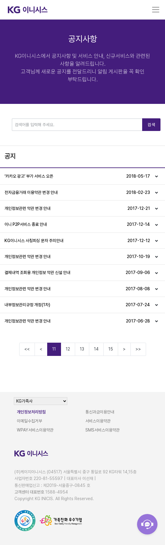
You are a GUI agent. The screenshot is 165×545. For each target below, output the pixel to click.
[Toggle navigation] (155, 9)
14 (96, 349)
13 (82, 349)
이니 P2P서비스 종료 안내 (77, 224)
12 (68, 349)
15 (110, 349)
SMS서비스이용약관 (102, 430)
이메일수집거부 (29, 421)
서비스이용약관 (98, 421)
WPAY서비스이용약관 (35, 430)
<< (27, 349)
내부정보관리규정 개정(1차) (77, 304)
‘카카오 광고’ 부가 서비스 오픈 (77, 176)
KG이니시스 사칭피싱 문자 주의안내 (77, 240)
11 (54, 349)
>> (138, 349)
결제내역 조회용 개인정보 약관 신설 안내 (77, 272)
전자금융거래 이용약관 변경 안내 (77, 192)
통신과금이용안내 (99, 412)
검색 (151, 124)
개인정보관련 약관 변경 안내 (77, 208)
